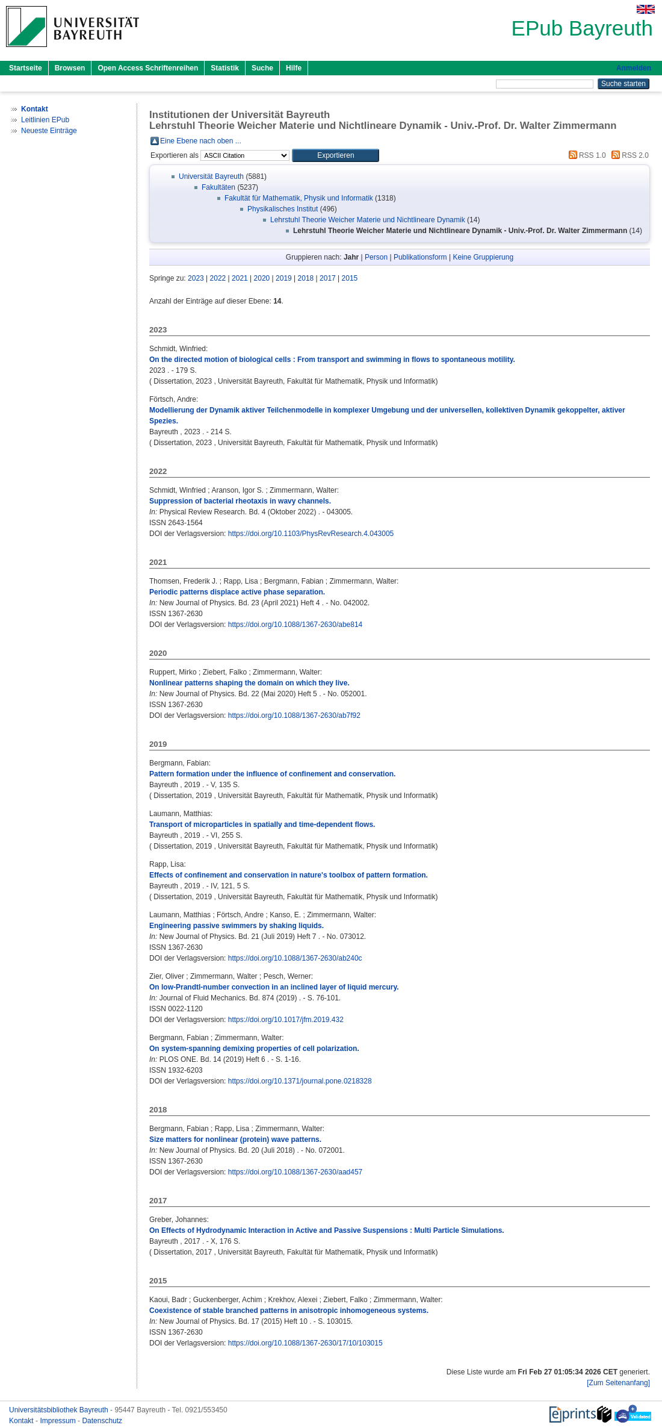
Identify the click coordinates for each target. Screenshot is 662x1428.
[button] (335, 155)
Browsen (70, 68)
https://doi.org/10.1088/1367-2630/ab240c (295, 958)
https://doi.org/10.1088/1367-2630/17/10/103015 (305, 1343)
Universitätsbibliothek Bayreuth (59, 1410)
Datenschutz (102, 1421)
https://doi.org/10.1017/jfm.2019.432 (286, 1019)
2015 (350, 278)
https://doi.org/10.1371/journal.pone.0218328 (300, 1081)
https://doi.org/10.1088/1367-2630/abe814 (295, 624)
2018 (306, 278)
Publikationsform (420, 257)
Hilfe (294, 68)
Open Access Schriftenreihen (147, 68)
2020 (262, 278)
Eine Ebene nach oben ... (200, 141)
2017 (328, 278)
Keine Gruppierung (483, 257)
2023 (196, 278)
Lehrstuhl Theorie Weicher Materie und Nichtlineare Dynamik (367, 220)
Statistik (225, 68)
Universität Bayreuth (211, 176)
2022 (218, 278)
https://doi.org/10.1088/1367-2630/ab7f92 (294, 715)
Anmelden (633, 68)
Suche (262, 68)
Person (376, 257)
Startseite (25, 68)
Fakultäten (218, 187)
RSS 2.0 (628, 155)
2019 (284, 278)
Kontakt (22, 1421)
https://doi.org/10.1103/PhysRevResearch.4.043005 (311, 533)
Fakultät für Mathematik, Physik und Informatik (298, 198)
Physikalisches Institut (282, 209)
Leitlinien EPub (45, 120)
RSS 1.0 (585, 155)
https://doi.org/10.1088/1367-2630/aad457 (295, 1172)
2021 (240, 278)
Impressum (59, 1421)
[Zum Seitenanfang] (618, 1383)
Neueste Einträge (49, 130)
